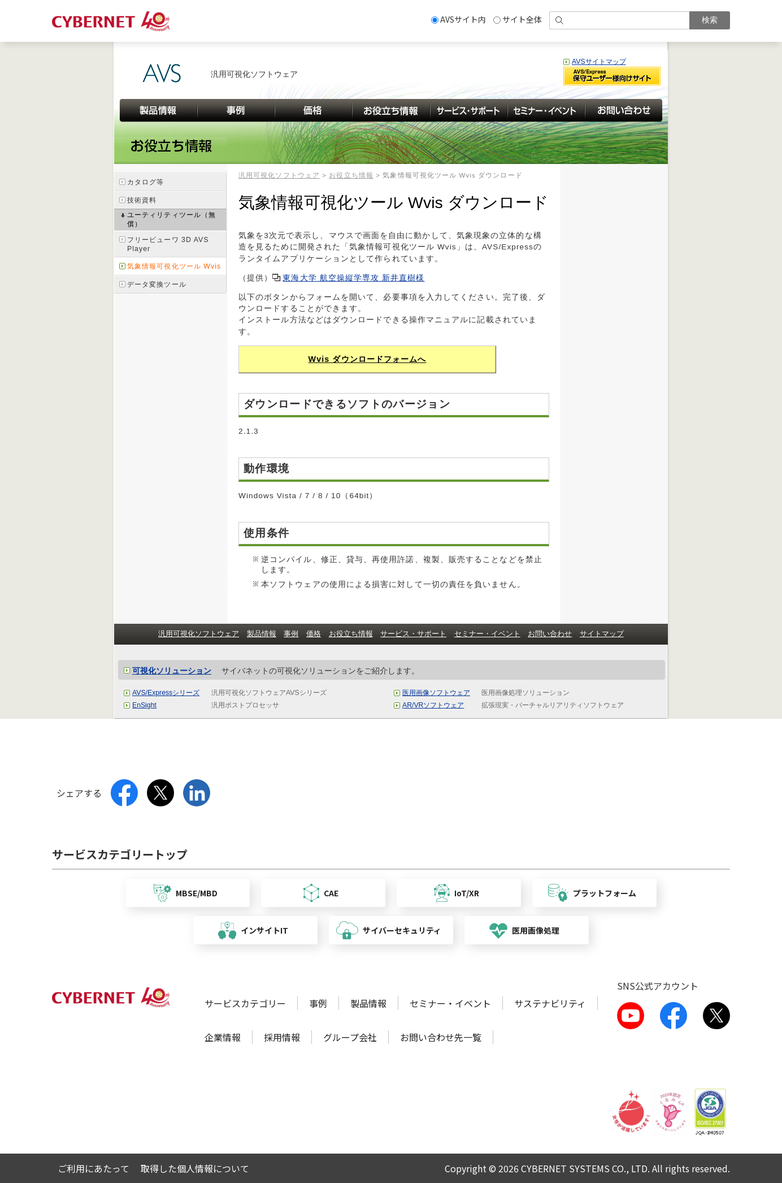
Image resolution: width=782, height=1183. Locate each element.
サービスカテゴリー (245, 1003)
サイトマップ (602, 633)
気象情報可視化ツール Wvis (174, 266)
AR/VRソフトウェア (433, 705)
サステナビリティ (550, 1003)
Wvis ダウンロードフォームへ (368, 359)
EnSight (144, 705)
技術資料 (142, 200)
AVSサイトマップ (599, 62)
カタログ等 (145, 182)
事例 (291, 633)
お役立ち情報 (351, 175)
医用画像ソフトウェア (436, 693)
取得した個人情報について (195, 1168)
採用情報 (282, 1037)
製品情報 (261, 633)
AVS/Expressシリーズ (165, 693)
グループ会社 (350, 1037)
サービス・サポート (413, 633)
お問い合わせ (550, 633)
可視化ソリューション (171, 671)
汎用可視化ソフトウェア (279, 175)
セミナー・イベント (487, 633)
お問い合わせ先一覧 (440, 1037)
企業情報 (223, 1037)
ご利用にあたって (93, 1168)
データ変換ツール (156, 284)
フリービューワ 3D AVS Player (168, 244)
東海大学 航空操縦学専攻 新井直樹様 (353, 278)
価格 (313, 633)
